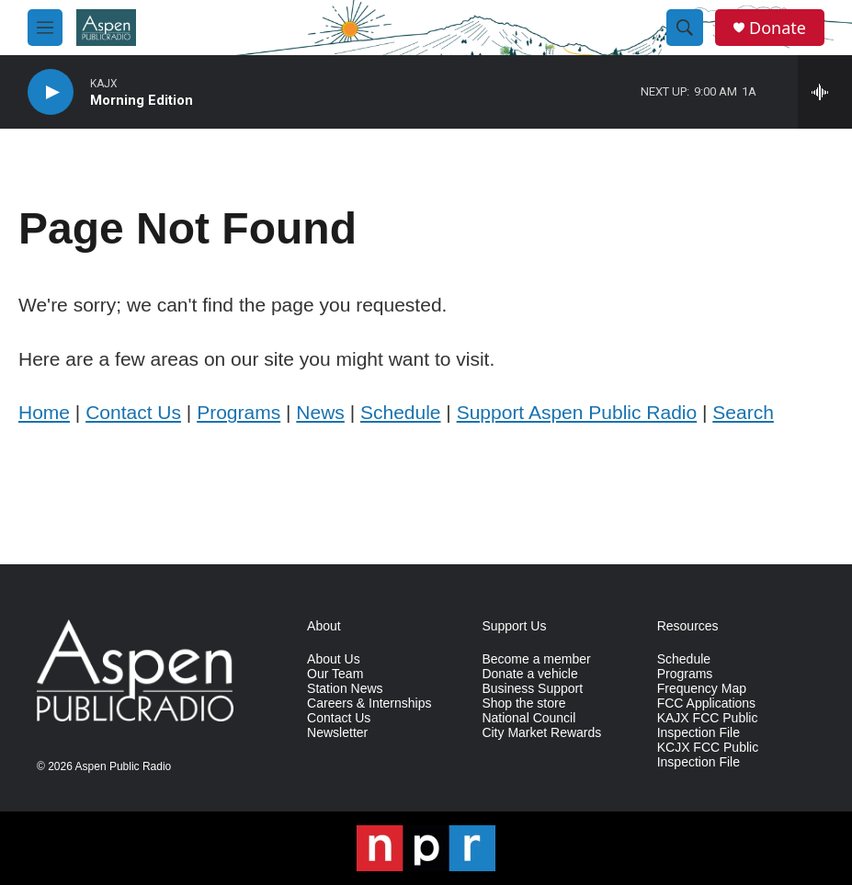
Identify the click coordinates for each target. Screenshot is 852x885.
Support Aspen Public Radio (577, 412)
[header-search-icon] (684, 27)
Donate (777, 28)
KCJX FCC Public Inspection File (707, 755)
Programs (238, 412)
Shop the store (523, 703)
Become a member (536, 659)
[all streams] (825, 92)
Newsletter (337, 733)
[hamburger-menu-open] (45, 27)
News (320, 412)
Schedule (400, 412)
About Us (333, 659)
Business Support (532, 689)
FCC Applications (706, 703)
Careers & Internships (369, 703)
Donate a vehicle (529, 674)
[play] (50, 92)
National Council (528, 718)
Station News (344, 689)
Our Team (335, 674)
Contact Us (133, 412)
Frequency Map (701, 689)
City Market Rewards (541, 733)
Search (743, 412)
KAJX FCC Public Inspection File (707, 725)
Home (44, 412)
